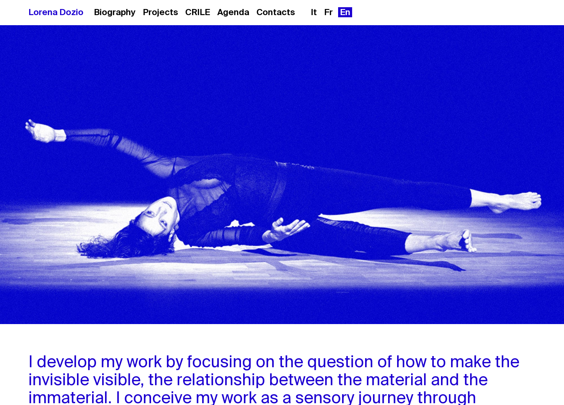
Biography (115, 12)
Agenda (233, 12)
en (345, 12)
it (314, 12)
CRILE (197, 12)
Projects (160, 12)
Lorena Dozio (55, 12)
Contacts (275, 12)
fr (328, 12)
